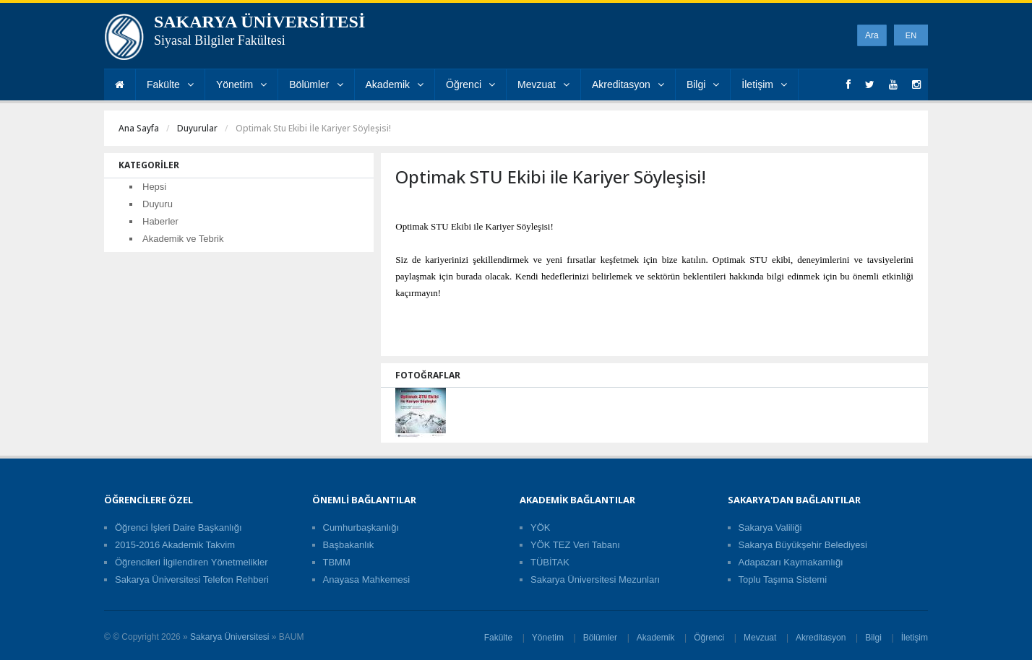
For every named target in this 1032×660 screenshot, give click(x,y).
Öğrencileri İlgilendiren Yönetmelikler (191, 562)
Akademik (394, 84)
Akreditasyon (628, 84)
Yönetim (241, 84)
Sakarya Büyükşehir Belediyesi (803, 544)
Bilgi (703, 84)
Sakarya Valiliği (770, 527)
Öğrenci (470, 84)
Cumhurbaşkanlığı (361, 527)
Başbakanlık (348, 544)
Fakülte (170, 84)
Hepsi (154, 186)
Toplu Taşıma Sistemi (783, 579)
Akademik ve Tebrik (182, 238)
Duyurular (197, 128)
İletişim (764, 84)
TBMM (337, 562)
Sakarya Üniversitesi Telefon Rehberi (192, 579)
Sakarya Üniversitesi (229, 637)
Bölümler (316, 84)
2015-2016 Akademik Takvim (175, 544)
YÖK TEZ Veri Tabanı (575, 544)
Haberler (160, 221)
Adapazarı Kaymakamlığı (791, 562)
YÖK (540, 527)
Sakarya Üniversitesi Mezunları (595, 579)
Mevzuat (543, 84)
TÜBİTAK (549, 562)
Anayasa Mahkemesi (366, 579)
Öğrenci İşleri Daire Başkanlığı (178, 527)
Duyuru (157, 204)
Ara (872, 35)
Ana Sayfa (139, 128)
